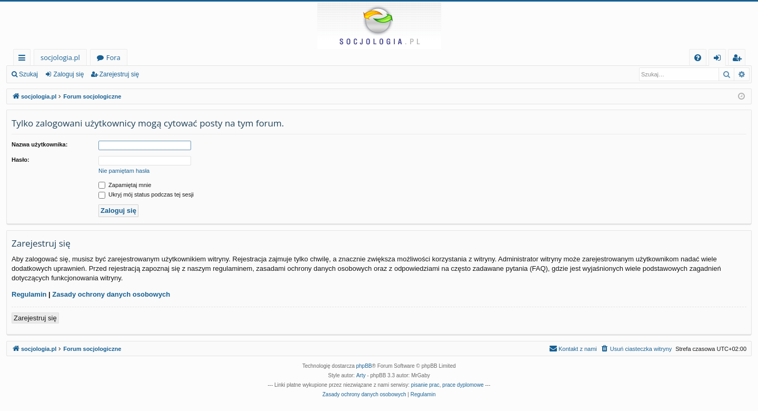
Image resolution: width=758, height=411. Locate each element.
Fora (113, 57)
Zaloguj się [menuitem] (719, 59)
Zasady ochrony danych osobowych (111, 294)
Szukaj (28, 74)
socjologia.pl (60, 57)
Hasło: (20, 159)
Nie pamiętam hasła (123, 171)
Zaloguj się (68, 74)
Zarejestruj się (119, 74)
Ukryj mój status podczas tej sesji (146, 194)
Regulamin (29, 294)
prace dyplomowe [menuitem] (462, 385)
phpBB (364, 366)
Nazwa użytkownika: (39, 144)
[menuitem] (698, 58)
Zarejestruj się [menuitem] (739, 59)
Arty (361, 375)
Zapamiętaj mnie (124, 185)
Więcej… (24, 59)
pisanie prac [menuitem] (425, 385)
